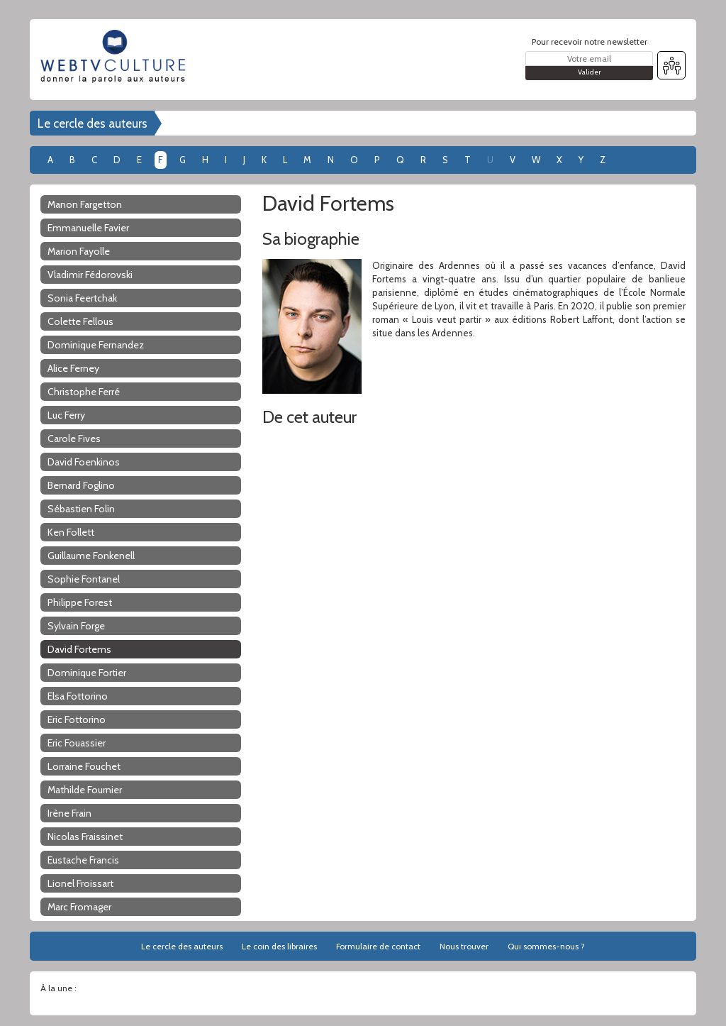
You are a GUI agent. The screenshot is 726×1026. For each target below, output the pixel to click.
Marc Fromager (79, 906)
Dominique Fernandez (96, 344)
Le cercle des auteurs (92, 123)
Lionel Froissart (80, 883)
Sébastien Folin (81, 508)
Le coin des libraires (279, 946)
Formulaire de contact (378, 946)
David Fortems (79, 649)
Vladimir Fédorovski (90, 274)
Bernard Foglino (81, 485)
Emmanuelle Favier (88, 227)
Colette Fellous (80, 321)
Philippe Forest (80, 602)
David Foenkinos (84, 462)
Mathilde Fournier (85, 789)
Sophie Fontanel (84, 579)
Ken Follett (71, 532)
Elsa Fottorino (78, 696)
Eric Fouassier (77, 743)
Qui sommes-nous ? (546, 946)
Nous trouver (464, 946)
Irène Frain (69, 813)
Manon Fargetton (85, 204)
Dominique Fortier (87, 672)
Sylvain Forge (76, 625)
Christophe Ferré (84, 391)
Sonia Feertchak (82, 298)
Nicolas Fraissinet (85, 836)
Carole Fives (74, 438)
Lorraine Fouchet (84, 766)
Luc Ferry (66, 415)
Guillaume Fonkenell (91, 555)
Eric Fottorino (77, 719)
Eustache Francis (83, 860)
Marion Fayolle (79, 251)
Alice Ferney (73, 368)
